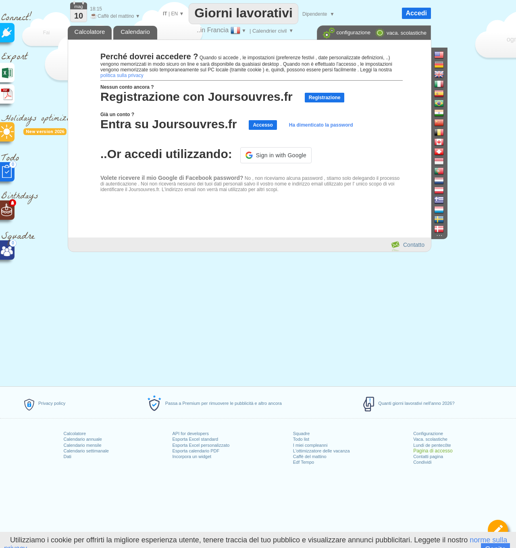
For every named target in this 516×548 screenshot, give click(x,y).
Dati (67, 456)
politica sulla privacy (122, 75)
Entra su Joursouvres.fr (168, 124)
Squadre (301, 433)
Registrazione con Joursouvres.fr (196, 96)
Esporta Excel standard (195, 439)
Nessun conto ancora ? (127, 87)
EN (174, 14)
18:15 (96, 9)
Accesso (263, 125)
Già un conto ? (117, 114)
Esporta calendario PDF (195, 450)
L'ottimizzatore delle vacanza (321, 450)
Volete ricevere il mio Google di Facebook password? (171, 178)
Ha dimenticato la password (321, 125)
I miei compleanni (310, 445)
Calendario (135, 31)
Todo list (301, 439)
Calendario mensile (82, 445)
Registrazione (325, 97)
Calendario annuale (82, 439)
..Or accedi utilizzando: (166, 153)
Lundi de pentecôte (432, 445)
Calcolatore (74, 433)
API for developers (190, 433)
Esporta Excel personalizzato (200, 445)
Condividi (422, 462)
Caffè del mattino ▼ (115, 16)
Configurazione (428, 433)
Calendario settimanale (86, 450)
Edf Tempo (303, 462)
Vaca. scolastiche (430, 439)
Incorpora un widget (191, 456)
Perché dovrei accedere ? (149, 56)
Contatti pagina (428, 456)
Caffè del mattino (310, 456)
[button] (276, 155)
